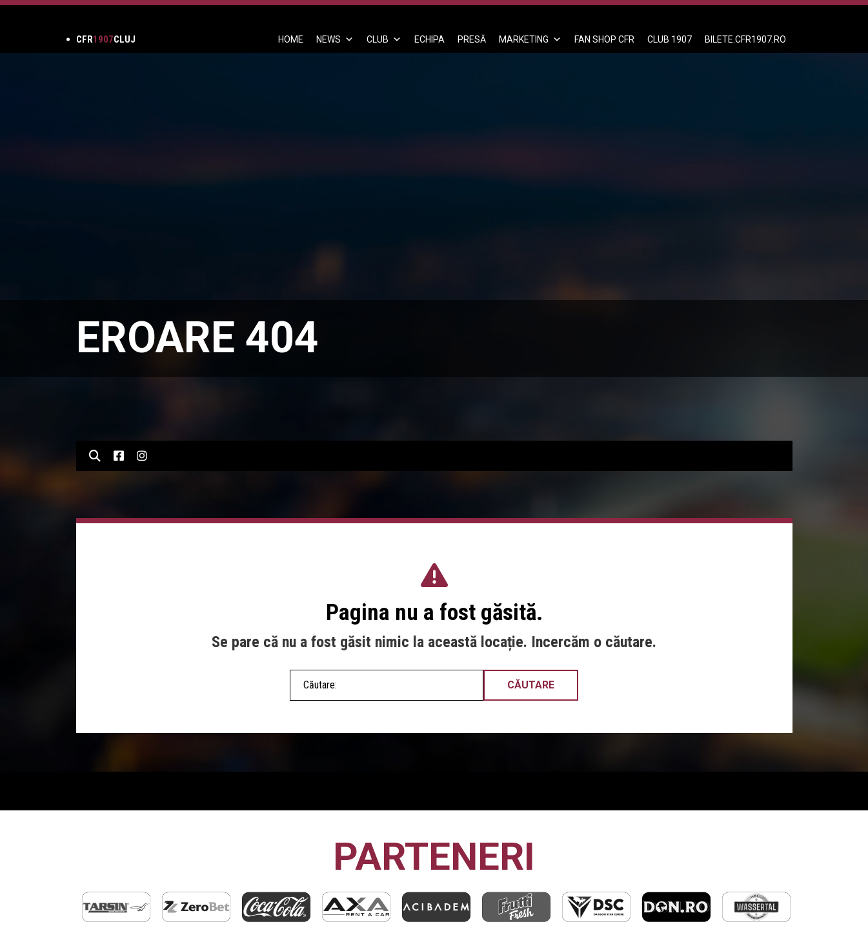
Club (384, 39)
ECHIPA (429, 39)
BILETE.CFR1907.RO (745, 39)
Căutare (530, 685)
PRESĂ (472, 39)
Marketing (530, 39)
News (335, 39)
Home (290, 39)
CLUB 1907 (669, 39)
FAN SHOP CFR (604, 39)
